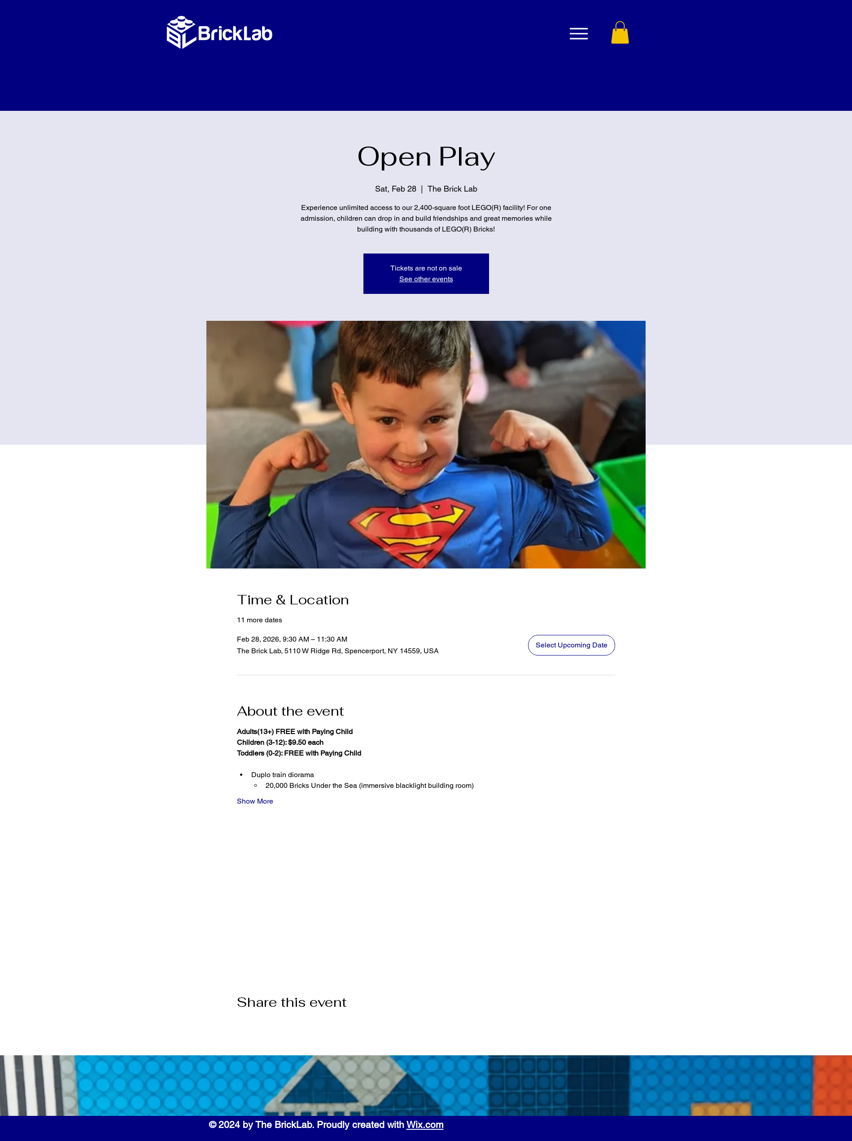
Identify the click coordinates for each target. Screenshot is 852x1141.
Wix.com (425, 1124)
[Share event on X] (263, 1026)
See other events (426, 279)
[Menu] (579, 33)
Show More (255, 801)
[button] (620, 32)
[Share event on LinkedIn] (285, 1026)
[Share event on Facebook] (241, 1026)
